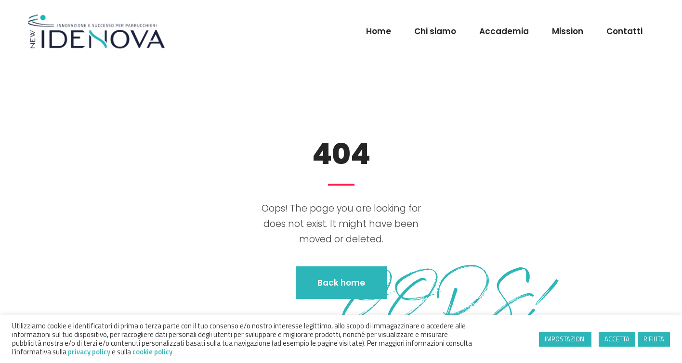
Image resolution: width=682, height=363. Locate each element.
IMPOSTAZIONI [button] (565, 339)
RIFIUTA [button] (653, 339)
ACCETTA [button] (617, 339)
